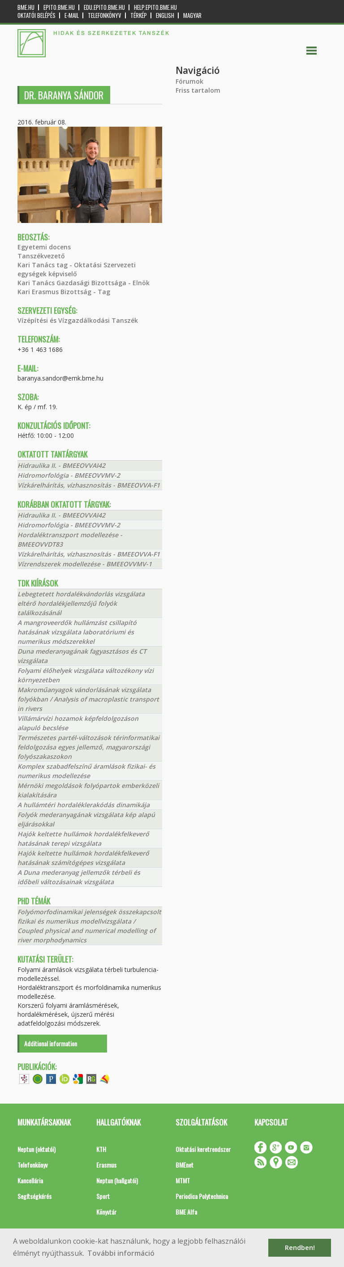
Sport (103, 1196)
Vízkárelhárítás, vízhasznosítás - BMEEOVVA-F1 (88, 485)
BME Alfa (186, 1211)
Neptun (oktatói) (36, 1149)
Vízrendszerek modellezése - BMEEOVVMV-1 (84, 564)
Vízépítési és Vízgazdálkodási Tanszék (77, 320)
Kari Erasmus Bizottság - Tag (63, 291)
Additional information (50, 1043)
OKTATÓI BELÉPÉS (36, 15)
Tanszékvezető (41, 256)
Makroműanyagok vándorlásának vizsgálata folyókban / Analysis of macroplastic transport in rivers (88, 699)
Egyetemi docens (44, 247)
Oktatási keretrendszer (203, 1149)
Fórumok (189, 81)
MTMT (183, 1180)
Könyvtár (106, 1211)
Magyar (192, 15)
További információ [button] (121, 1253)
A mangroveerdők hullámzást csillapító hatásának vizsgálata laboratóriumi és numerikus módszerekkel (77, 632)
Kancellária (30, 1180)
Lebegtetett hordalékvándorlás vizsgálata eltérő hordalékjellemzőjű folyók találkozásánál (81, 603)
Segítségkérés (34, 1196)
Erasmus (106, 1164)
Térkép (138, 15)
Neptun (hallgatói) (117, 1180)
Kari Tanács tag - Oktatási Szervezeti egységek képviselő (76, 269)
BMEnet (185, 1164)
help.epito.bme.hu (155, 7)
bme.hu (25, 7)
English (165, 15)
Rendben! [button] (300, 1247)
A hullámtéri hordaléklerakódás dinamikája (83, 804)
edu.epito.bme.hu (104, 7)
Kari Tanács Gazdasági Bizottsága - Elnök (83, 282)
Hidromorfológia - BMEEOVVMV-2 (68, 475)
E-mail (71, 15)
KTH (101, 1149)
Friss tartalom (198, 90)
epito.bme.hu (59, 7)
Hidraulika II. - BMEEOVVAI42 (61, 465)
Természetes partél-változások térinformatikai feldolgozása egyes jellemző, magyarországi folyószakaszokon (88, 747)
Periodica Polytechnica (202, 1196)
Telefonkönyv (104, 15)
